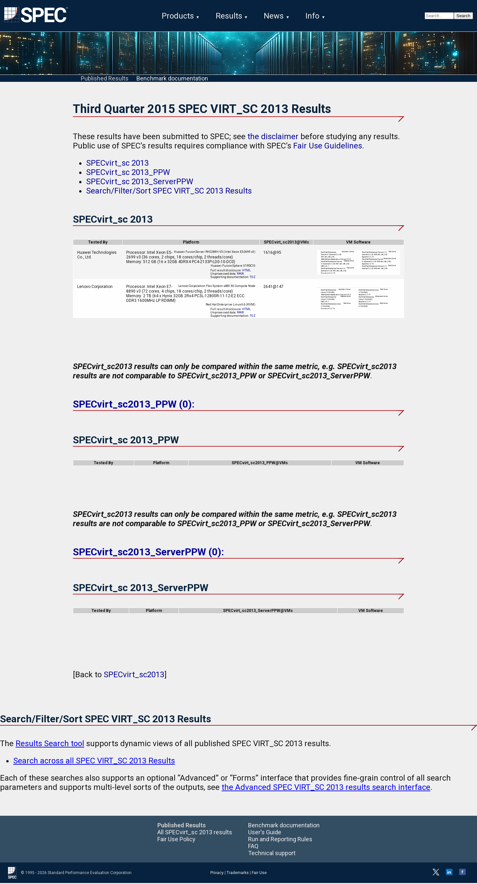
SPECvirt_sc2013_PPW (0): (133, 405)
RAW (240, 275)
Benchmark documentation (172, 79)
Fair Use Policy (176, 840)
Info (312, 16)
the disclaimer (272, 137)
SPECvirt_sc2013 (134, 675)
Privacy (217, 873)
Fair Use (259, 873)
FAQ (253, 847)
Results (229, 16)
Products (178, 16)
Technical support (271, 854)
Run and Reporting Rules (280, 840)
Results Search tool (50, 744)
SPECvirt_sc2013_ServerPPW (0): (148, 553)
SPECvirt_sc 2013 (117, 164)
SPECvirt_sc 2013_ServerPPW (139, 183)
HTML (246, 271)
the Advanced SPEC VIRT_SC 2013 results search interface (326, 788)
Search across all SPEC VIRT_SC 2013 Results (94, 761)
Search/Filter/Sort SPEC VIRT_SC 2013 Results (169, 192)
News (274, 16)
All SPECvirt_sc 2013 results (194, 833)
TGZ (252, 278)
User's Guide (264, 833)
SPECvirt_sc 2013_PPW (128, 173)
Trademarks (238, 873)
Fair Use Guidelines (327, 147)
